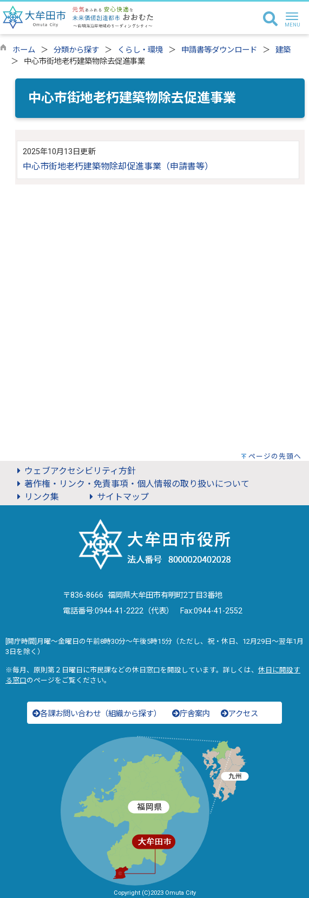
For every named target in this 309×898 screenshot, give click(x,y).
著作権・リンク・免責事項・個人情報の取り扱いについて (131, 484)
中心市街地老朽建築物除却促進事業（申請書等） (118, 166)
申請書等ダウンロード (219, 50)
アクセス (239, 713)
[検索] (270, 19)
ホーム (23, 50)
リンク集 (36, 497)
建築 (283, 50)
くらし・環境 (140, 50)
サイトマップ (117, 497)
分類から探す (76, 50)
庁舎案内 (191, 713)
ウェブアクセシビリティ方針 (75, 471)
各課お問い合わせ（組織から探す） (96, 713)
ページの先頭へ (274, 456)
